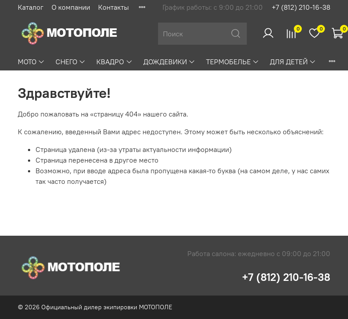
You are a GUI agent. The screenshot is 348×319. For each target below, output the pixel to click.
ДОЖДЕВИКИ (169, 61)
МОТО (31, 61)
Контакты (113, 7)
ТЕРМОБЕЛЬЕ (232, 61)
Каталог (31, 7)
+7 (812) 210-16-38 (301, 7)
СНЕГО (70, 61)
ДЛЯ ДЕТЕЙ (293, 61)
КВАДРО (114, 61)
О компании (70, 7)
